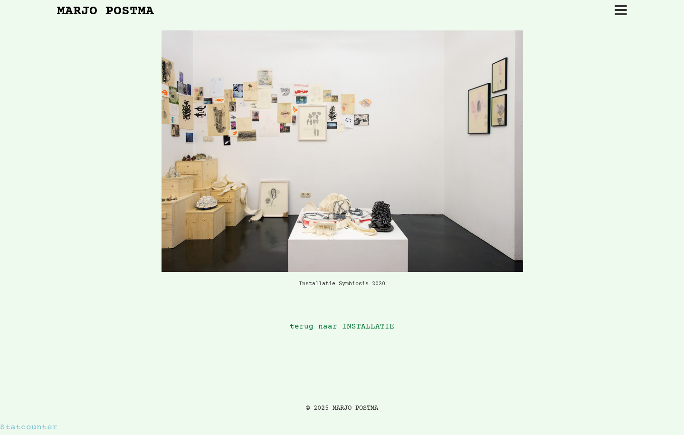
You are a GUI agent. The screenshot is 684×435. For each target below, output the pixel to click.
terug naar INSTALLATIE (342, 326)
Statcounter (28, 427)
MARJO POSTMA (105, 12)
